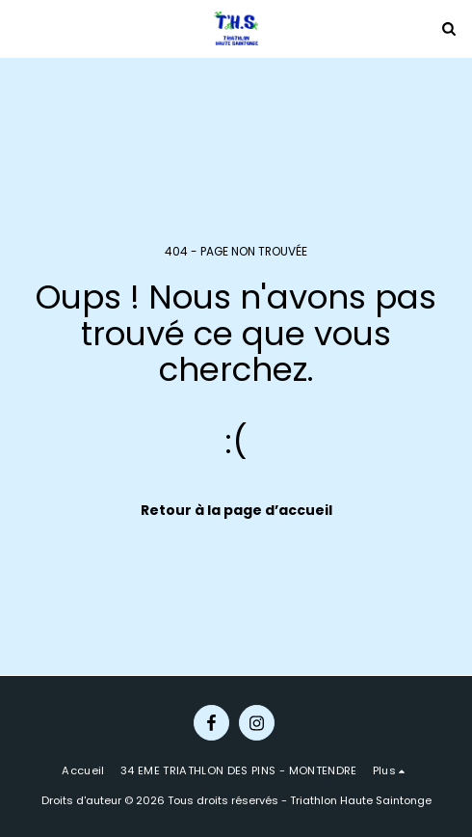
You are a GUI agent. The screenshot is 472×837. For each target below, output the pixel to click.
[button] (21, 28)
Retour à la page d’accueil (236, 510)
